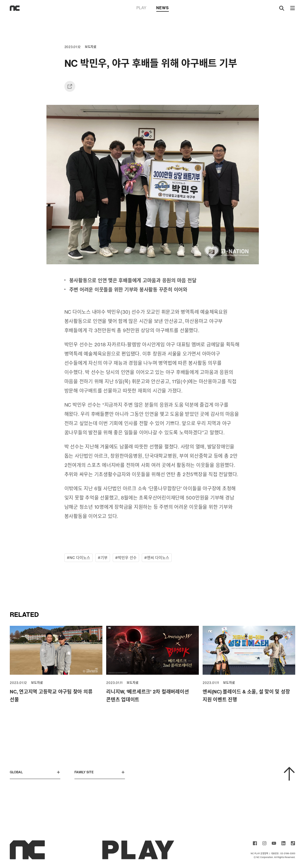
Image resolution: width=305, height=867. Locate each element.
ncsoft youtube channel (274, 843)
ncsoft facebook (255, 843)
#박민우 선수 (126, 557)
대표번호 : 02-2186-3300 (283, 853)
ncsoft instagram (264, 843)
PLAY (141, 8)
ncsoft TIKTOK (293, 843)
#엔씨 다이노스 (156, 557)
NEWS (162, 8)
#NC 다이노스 (78, 557)
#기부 (103, 557)
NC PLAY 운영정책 (259, 853)
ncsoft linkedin (283, 843)
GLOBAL (35, 772)
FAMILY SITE (99, 772)
